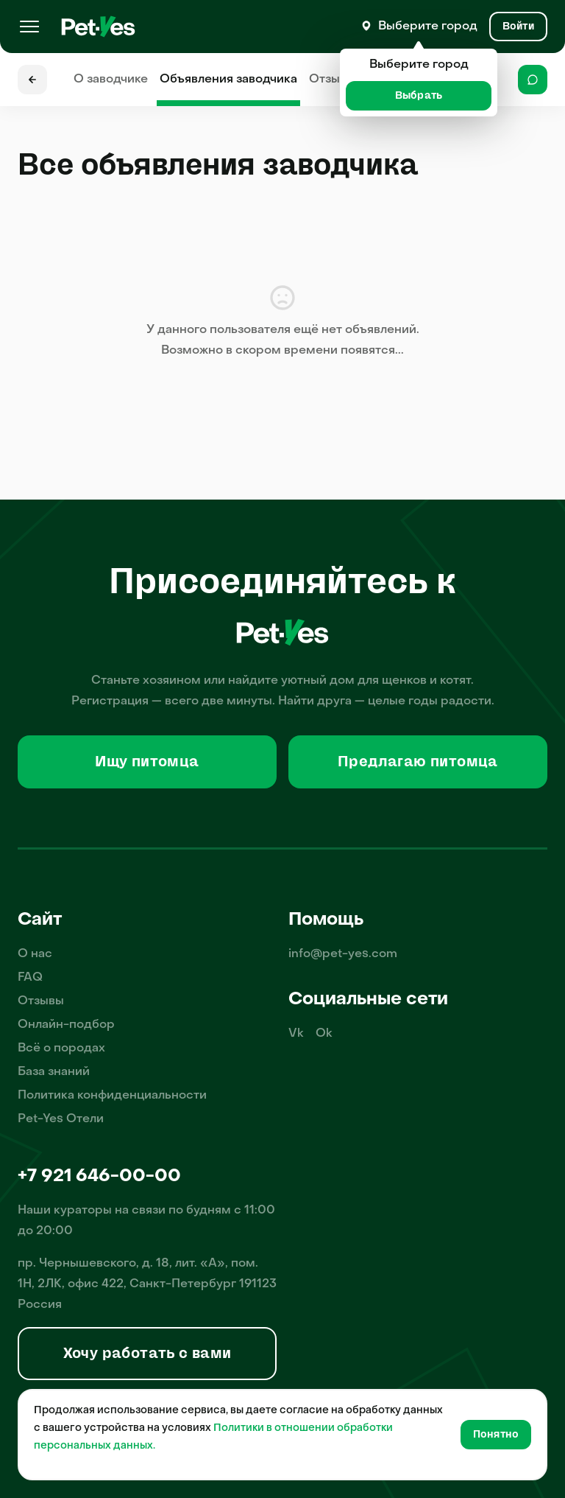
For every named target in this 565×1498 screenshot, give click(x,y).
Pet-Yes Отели (61, 1119)
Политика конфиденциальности (112, 1096)
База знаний (54, 1072)
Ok (324, 1034)
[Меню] (29, 26)
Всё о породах (61, 1048)
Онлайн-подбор (66, 1025)
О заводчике (111, 79)
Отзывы (332, 79)
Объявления (228, 79)
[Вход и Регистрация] (518, 26)
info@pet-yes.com (342, 954)
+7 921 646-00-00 (99, 1177)
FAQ (30, 978)
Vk (296, 1034)
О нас (35, 954)
